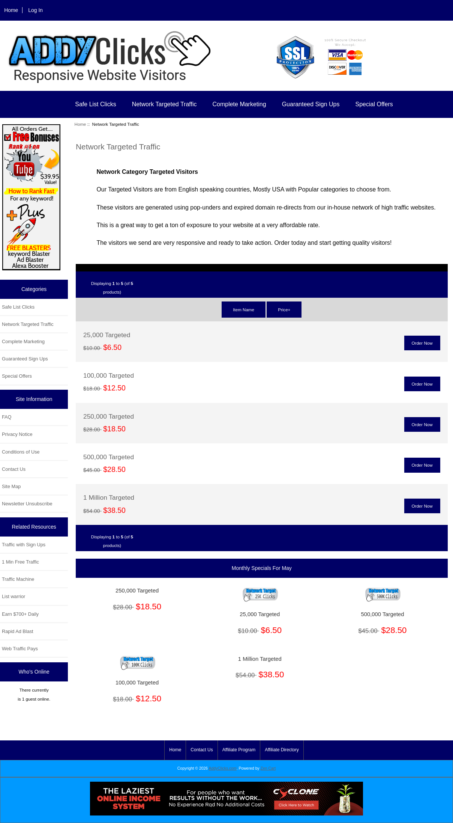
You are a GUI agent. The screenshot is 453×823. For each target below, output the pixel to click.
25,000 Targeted (106, 335)
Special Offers (374, 104)
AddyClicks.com (223, 768)
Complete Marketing (239, 104)
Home (11, 10)
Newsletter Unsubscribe (27, 503)
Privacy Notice (17, 434)
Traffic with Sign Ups (23, 544)
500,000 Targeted (108, 457)
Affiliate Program (238, 749)
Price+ (284, 309)
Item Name (243, 309)
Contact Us (14, 469)
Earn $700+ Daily (20, 614)
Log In (35, 10)
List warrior (13, 596)
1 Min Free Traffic (20, 562)
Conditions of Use (21, 452)
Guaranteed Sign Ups (311, 104)
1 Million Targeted (108, 497)
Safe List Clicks (95, 104)
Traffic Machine (18, 579)
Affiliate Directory (281, 749)
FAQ (7, 417)
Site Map (11, 486)
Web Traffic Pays (20, 648)
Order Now (422, 343)
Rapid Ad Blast (17, 631)
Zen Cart (268, 768)
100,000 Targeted (108, 375)
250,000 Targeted (108, 416)
